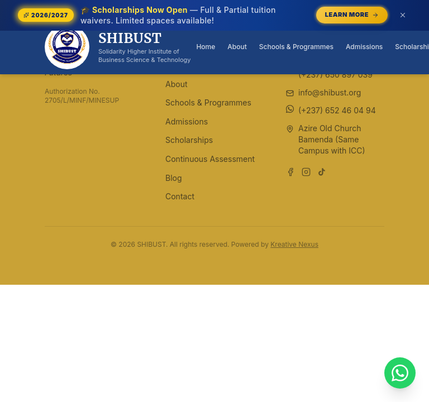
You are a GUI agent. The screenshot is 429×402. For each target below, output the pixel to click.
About (236, 46)
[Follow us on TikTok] (321, 172)
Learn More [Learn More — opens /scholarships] (352, 14)
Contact (179, 196)
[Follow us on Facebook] (290, 172)
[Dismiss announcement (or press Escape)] (402, 15)
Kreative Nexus (294, 244)
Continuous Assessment (210, 159)
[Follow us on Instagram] (306, 172)
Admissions (364, 46)
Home (205, 46)
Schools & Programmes (296, 46)
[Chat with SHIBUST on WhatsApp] (400, 373)
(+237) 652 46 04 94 (337, 110)
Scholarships (189, 140)
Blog (173, 178)
